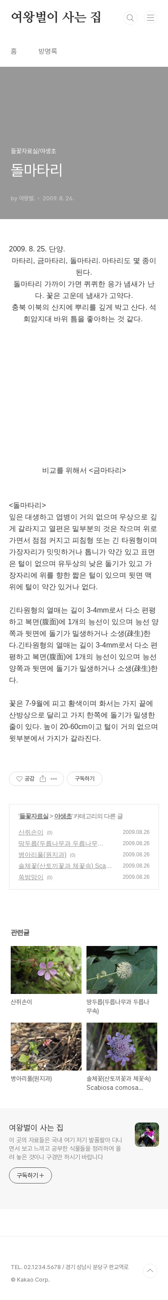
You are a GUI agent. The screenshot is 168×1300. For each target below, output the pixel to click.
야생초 (63, 816)
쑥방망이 (30, 877)
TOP (150, 1271)
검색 (130, 18)
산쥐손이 (30, 832)
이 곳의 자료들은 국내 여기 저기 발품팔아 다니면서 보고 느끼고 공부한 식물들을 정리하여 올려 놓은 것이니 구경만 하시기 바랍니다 (65, 1148)
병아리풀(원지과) (42, 854)
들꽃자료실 (33, 816)
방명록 (48, 51)
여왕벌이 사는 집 (56, 18)
